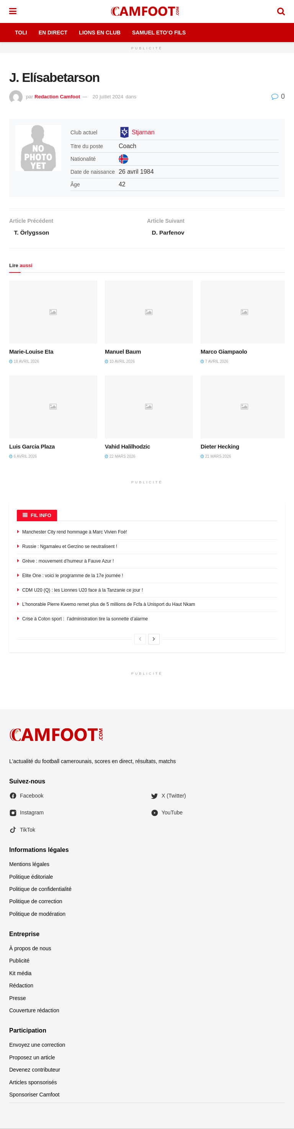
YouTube (167, 813)
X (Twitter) (168, 796)
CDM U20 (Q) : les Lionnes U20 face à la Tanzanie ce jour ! (82, 591)
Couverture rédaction (34, 1011)
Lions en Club (100, 32)
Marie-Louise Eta (31, 352)
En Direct (53, 32)
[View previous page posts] (140, 640)
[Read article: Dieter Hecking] (245, 407)
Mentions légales (29, 865)
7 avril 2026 (214, 362)
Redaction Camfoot (57, 97)
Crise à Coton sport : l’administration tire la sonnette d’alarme (85, 619)
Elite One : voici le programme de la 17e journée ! (72, 576)
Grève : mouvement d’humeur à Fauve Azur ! (68, 561)
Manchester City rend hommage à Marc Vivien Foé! (74, 533)
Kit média (20, 974)
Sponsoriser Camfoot (34, 1095)
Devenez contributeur (34, 1070)
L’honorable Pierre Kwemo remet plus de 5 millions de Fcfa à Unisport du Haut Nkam (108, 605)
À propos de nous (30, 949)
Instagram (26, 813)
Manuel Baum (123, 352)
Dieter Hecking (220, 447)
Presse (17, 999)
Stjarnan (143, 132)
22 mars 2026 (120, 457)
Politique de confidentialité (40, 890)
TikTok (22, 830)
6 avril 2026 (23, 457)
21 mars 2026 (216, 457)
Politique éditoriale (31, 877)
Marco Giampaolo (224, 352)
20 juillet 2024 (108, 97)
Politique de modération (37, 915)
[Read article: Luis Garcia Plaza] (53, 407)
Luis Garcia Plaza (32, 447)
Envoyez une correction (37, 1046)
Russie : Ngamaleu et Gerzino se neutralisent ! (69, 547)
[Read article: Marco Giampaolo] (245, 312)
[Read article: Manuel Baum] (149, 312)
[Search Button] (281, 11)
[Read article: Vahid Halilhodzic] (149, 407)
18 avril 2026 (24, 362)
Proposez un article (32, 1058)
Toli (21, 32)
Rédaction (21, 986)
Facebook (26, 796)
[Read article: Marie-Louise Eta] (53, 312)
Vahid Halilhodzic (127, 447)
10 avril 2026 (120, 362)
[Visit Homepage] (147, 11)
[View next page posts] (154, 640)
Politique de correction (35, 902)
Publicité (19, 961)
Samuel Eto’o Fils (159, 32)
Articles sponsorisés (33, 1083)
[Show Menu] (12, 11)
